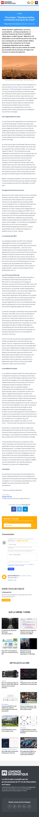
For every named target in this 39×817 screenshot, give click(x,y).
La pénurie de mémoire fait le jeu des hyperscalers (9, 632)
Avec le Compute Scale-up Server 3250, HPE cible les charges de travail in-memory (10, 685)
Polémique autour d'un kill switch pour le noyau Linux (28, 683)
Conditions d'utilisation (19, 565)
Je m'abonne (6, 600)
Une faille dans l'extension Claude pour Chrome (10, 752)
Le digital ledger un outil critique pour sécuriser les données (28, 731)
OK (33, 525)
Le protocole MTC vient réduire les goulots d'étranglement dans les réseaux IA (9, 708)
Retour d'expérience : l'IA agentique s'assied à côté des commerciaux (28, 707)
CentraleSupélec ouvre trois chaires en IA (9, 730)
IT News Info (31, 787)
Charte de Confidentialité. (26, 551)
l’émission (15, 87)
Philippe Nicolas (7, 496)
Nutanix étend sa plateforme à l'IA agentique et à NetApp (27, 652)
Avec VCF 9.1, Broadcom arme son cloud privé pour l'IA (10, 652)
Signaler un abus (12, 580)
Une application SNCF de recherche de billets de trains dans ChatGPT (28, 753)
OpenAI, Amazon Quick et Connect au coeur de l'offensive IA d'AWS (28, 632)
